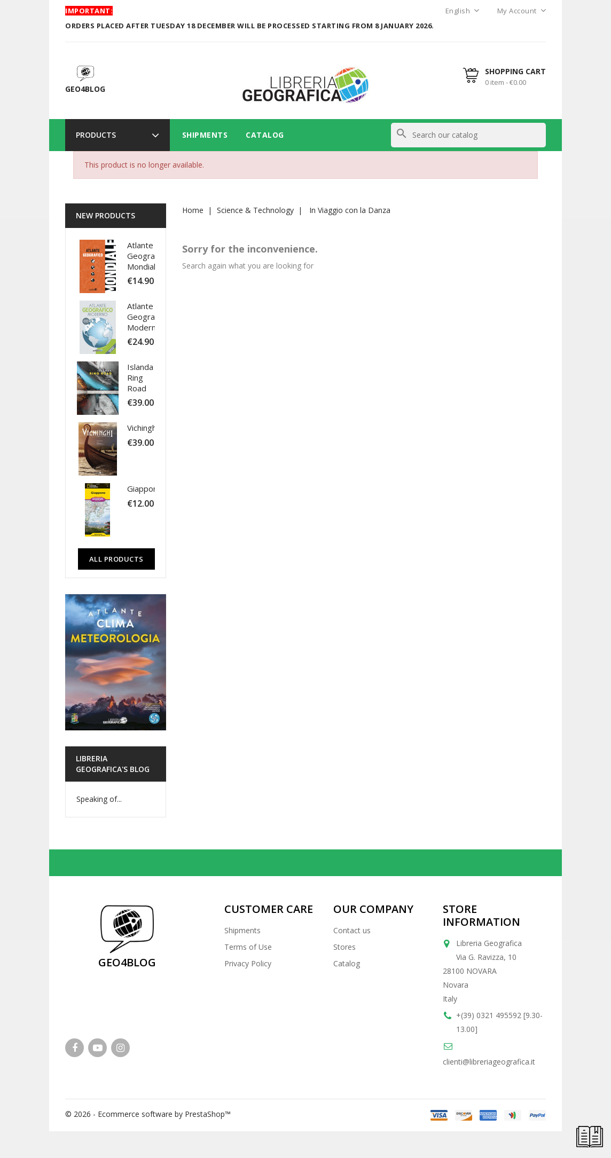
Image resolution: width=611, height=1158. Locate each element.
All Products (116, 559)
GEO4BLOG (127, 962)
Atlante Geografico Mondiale (147, 256)
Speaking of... (99, 799)
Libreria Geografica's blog (113, 763)
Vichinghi (142, 427)
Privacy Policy (247, 963)
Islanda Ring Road (140, 377)
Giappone (144, 488)
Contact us (352, 930)
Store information (481, 915)
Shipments (205, 135)
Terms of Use (248, 947)
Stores (344, 947)
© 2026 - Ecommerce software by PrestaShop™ (148, 1114)
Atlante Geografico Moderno (147, 317)
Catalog (265, 135)
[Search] (468, 135)
